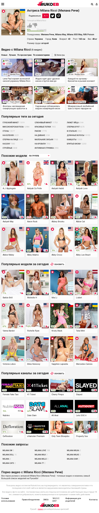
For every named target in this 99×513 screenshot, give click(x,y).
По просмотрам (24, 55)
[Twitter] (53, 15)
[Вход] (97, 4)
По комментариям (41, 55)
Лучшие (12, 55)
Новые (4, 55)
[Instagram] (59, 15)
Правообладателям (31, 500)
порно (40, 509)
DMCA (45, 500)
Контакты (93, 500)
